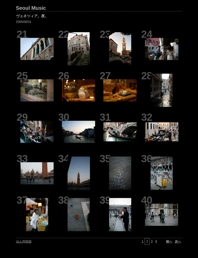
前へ (169, 241)
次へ (178, 241)
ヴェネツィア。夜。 (32, 16)
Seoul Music (31, 8)
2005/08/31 (23, 22)
